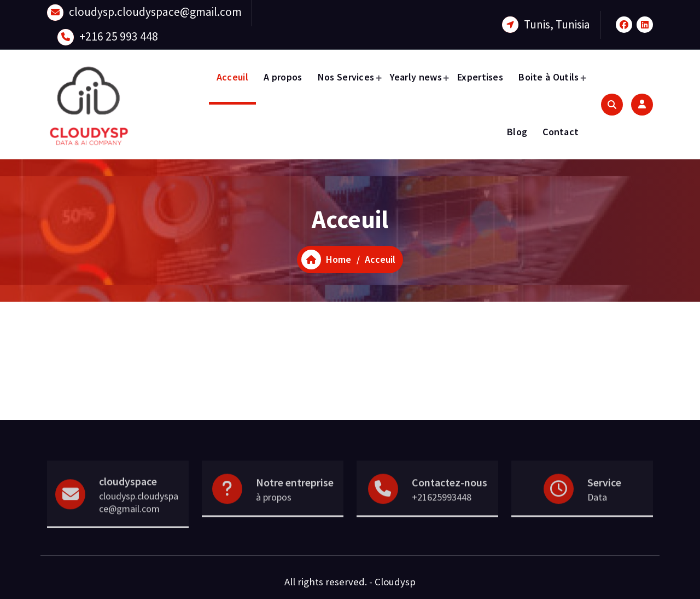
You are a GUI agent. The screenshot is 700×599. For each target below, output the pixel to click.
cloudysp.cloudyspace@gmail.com (155, 10)
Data (597, 516)
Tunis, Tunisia (557, 22)
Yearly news (416, 77)
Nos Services (346, 77)
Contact (560, 131)
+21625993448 (441, 516)
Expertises (480, 77)
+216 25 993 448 (118, 34)
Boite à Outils (548, 77)
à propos (273, 516)
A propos (283, 77)
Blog (517, 131)
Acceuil (232, 77)
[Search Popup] (612, 105)
